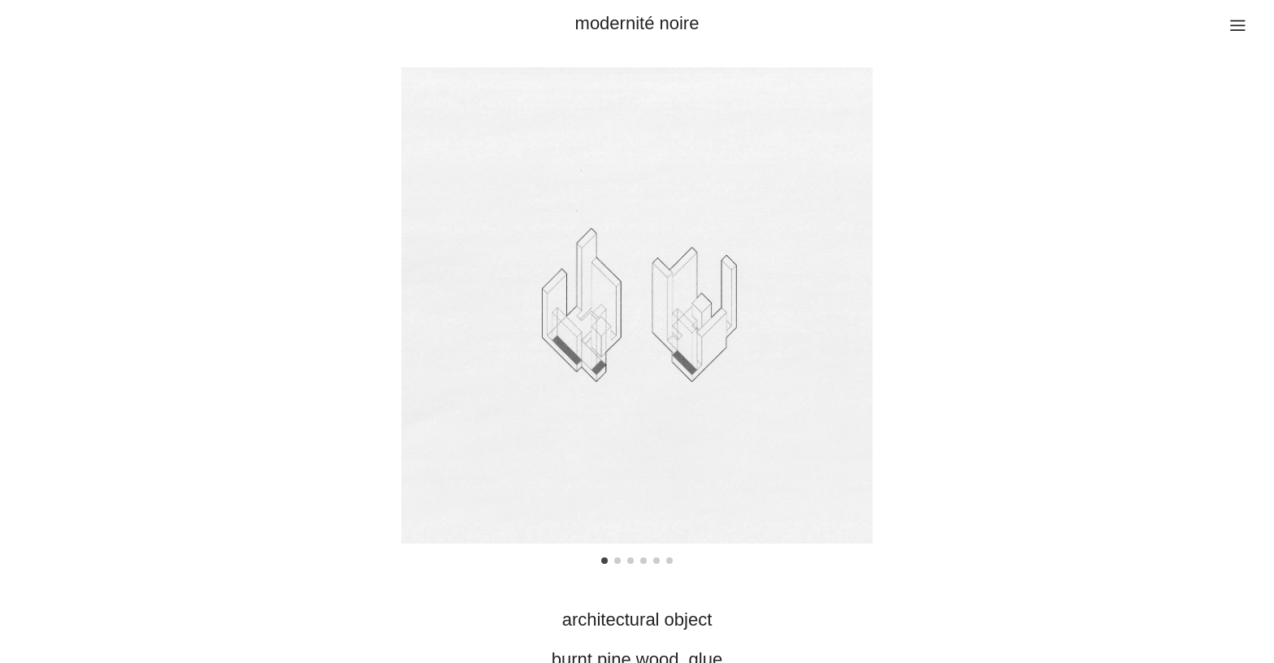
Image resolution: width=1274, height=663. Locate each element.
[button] (604, 560)
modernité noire (637, 23)
